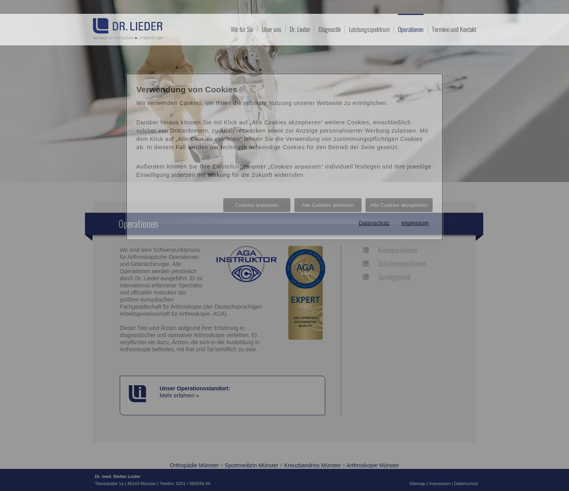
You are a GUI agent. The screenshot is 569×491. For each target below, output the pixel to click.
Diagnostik (329, 29)
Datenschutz (374, 223)
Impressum (415, 223)
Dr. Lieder (300, 29)
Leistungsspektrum (369, 29)
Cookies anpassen (257, 205)
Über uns (271, 29)
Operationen (411, 28)
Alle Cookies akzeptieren (399, 205)
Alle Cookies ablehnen (328, 205)
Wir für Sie (242, 29)
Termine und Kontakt (454, 29)
